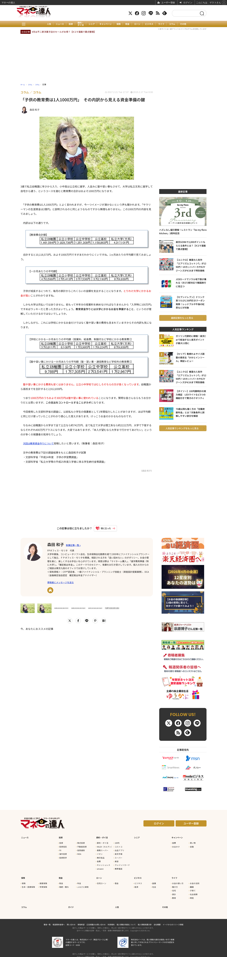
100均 (117, 842)
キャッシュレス (103, 864)
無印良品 (101, 857)
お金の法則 (194, 881)
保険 (118, 24)
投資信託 (63, 846)
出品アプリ (119, 849)
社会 (154, 884)
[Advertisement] (86, 671)
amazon (100, 868)
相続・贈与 (64, 884)
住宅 (174, 888)
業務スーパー (102, 849)
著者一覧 (47, 920)
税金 (128, 24)
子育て (193, 888)
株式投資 (81, 842)
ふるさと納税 (83, 884)
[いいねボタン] (104, 528)
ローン (138, 24)
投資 (69, 24)
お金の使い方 (177, 881)
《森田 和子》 (146, 470)
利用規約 (111, 920)
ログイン (159, 824)
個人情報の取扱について (126, 920)
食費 (99, 860)
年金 (79, 881)
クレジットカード (122, 864)
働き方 (175, 884)
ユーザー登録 (191, 824)
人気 (46, 24)
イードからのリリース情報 (173, 920)
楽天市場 (118, 853)
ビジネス (151, 24)
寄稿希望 (81, 920)
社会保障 (194, 892)
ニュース (57, 24)
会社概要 (157, 920)
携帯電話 (118, 868)
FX (60, 849)
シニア (90, 24)
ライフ (163, 24)
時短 (192, 895)
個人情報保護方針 (145, 920)
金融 (192, 846)
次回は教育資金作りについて (39, 443)
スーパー (118, 857)
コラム (175, 24)
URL (50, 591)
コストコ (118, 846)
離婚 (192, 884)
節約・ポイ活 (79, 24)
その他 (186, 24)
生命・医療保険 (28, 884)
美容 (117, 860)
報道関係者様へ (59, 920)
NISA (79, 853)
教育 (174, 895)
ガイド (71, 903)
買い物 (193, 842)
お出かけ (176, 846)
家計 (174, 892)
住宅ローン (101, 881)
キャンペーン (105, 24)
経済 (136, 884)
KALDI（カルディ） (105, 846)
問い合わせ (71, 920)
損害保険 (43, 881)
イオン (100, 853)
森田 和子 (57, 544)
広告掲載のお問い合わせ (96, 920)
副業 (154, 881)
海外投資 (63, 853)
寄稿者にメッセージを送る (60, 582)
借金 (117, 881)
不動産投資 (82, 846)
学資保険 (43, 884)
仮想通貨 (81, 849)
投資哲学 (63, 857)
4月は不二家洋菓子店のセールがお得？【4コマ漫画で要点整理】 (64, 31)
